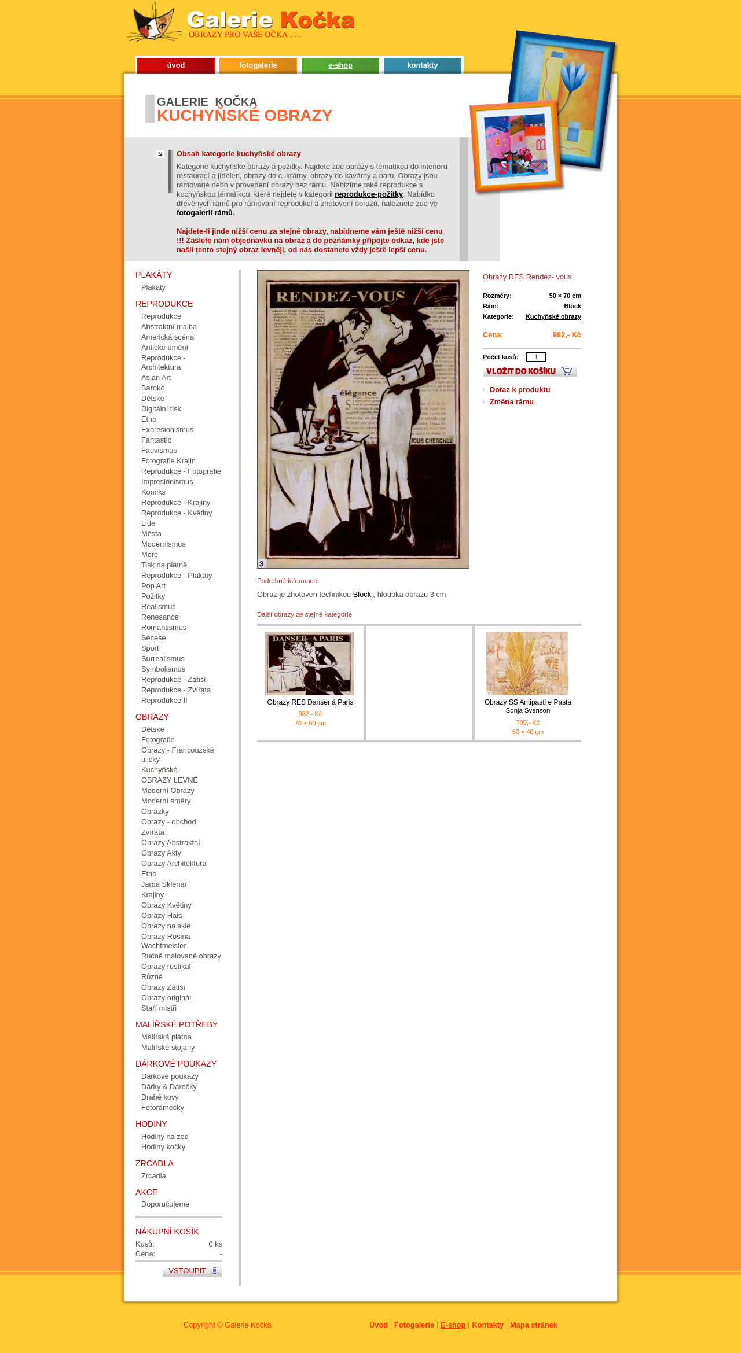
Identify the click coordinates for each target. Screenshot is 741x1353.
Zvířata (152, 832)
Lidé (148, 523)
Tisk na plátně (164, 565)
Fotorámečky (162, 1107)
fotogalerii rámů (205, 212)
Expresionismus (167, 429)
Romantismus (163, 627)
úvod (176, 65)
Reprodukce (161, 316)
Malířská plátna (166, 1037)
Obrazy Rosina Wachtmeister (165, 941)
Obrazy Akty (161, 853)
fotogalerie (258, 65)
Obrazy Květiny (166, 905)
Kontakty (488, 1325)
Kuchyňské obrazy (553, 316)
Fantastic (156, 440)
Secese (153, 637)
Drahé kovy (160, 1097)
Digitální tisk (161, 408)
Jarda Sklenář (164, 884)
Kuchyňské (159, 769)
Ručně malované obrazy (181, 956)
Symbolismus (163, 669)
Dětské (152, 398)
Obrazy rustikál (165, 966)
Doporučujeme (165, 1204)
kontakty (423, 65)
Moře (149, 554)
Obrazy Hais (161, 915)
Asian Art (156, 377)
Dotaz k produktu (520, 389)
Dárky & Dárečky (169, 1086)
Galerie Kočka (248, 1325)
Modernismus (163, 544)
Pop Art (153, 585)
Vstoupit (187, 1270)
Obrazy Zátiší (163, 987)
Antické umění (164, 347)
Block (572, 306)
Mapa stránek (533, 1325)
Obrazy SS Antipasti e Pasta (528, 706)
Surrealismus (163, 658)
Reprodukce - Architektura (163, 362)
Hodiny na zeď (165, 1136)
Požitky (153, 596)
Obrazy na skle (165, 925)
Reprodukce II (164, 700)
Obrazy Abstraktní (170, 842)
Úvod (378, 1325)
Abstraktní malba (169, 326)
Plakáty (153, 287)
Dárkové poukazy (170, 1076)
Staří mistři (159, 1008)
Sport (150, 648)
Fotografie (158, 739)
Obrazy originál (166, 997)
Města (151, 533)
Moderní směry (165, 801)
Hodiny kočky (163, 1146)
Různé (152, 976)
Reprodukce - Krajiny (176, 502)
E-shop (453, 1325)
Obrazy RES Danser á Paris (310, 702)
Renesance (160, 617)
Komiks (153, 492)
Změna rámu (512, 401)
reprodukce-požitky (369, 194)
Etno (148, 419)
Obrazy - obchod (168, 821)
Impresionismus (167, 481)
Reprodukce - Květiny (176, 512)
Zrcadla (153, 1175)
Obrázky (155, 811)
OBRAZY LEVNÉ (169, 780)
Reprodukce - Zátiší (173, 679)
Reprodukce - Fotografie (181, 471)
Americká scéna (167, 337)
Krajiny (152, 894)
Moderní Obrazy (168, 790)
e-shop (340, 65)
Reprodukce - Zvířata (176, 689)
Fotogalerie (414, 1325)
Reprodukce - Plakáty (176, 575)
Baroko (153, 388)
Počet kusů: (501, 356)
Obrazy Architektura (173, 863)
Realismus (158, 606)
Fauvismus (159, 450)
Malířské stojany (168, 1047)
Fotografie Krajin (168, 460)
